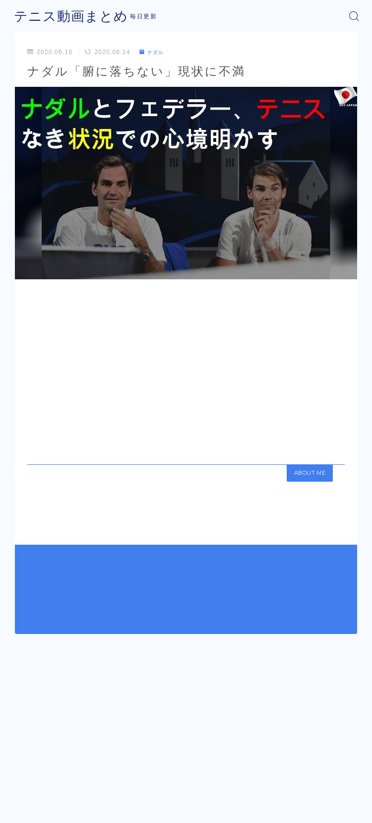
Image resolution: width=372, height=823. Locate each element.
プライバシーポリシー (207, 797)
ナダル (153, 52)
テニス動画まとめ (65, 15)
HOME (22, 768)
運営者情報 (149, 797)
